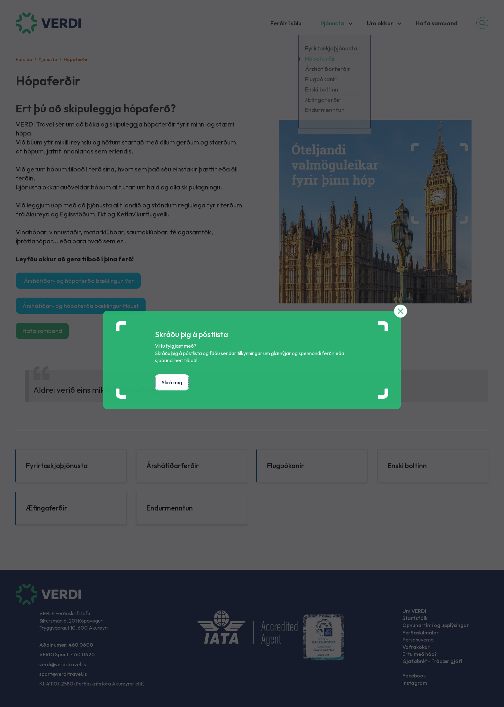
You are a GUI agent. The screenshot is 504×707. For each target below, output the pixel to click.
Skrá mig (172, 382)
